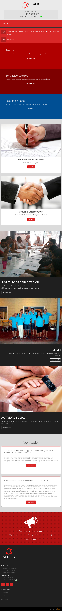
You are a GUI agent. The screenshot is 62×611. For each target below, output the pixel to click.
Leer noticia (31, 466)
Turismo (3, 603)
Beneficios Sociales (6, 596)
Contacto (10, 39)
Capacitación (4, 599)
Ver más (31, 167)
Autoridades (4, 592)
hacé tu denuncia (31, 539)
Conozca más (7, 292)
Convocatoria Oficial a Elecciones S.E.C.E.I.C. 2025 (26, 481)
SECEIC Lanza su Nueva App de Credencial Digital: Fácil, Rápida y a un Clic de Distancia (28, 451)
